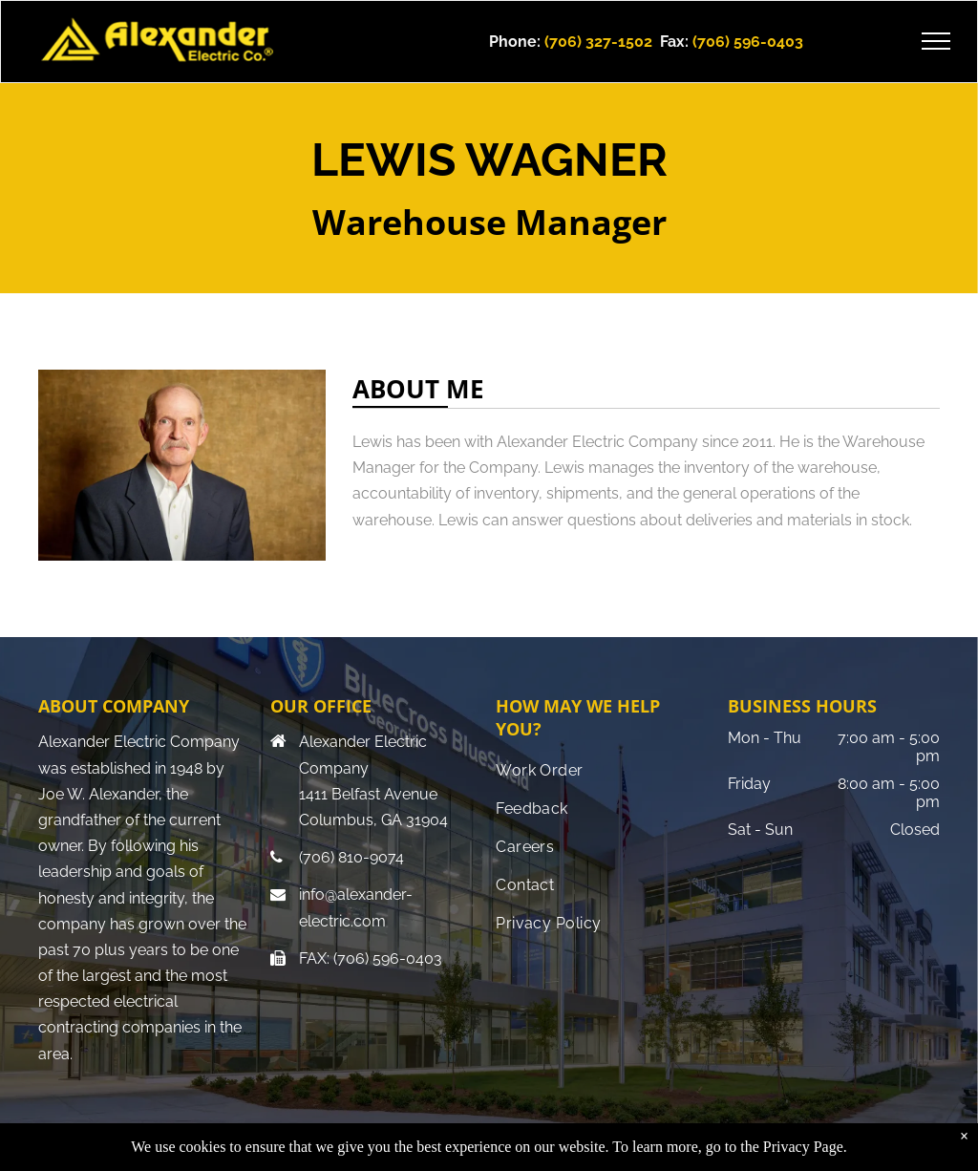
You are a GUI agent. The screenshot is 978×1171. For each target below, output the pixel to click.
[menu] (936, 41)
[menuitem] (602, 771)
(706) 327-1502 (598, 41)
